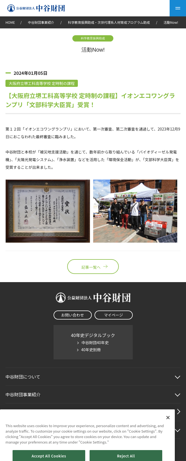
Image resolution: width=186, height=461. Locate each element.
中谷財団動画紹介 (22, 412)
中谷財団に (22, 376)
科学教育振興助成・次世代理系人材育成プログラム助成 (109, 22)
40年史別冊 (91, 349)
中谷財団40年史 (95, 342)
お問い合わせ (72, 315)
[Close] (168, 424)
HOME (10, 22)
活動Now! (171, 22)
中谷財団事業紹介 (41, 22)
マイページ (113, 315)
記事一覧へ (92, 266)
